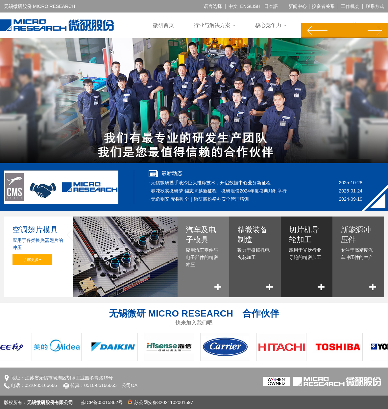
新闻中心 (297, 6)
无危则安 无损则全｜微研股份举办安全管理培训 (200, 199)
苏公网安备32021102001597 (160, 402)
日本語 (271, 6)
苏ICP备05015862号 (102, 402)
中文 (233, 6)
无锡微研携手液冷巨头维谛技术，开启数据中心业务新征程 (211, 182)
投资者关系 (323, 6)
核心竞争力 (268, 25)
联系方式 (375, 6)
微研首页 (163, 25)
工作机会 (350, 6)
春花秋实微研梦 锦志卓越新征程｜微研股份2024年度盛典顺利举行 (219, 190)
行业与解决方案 (212, 25)
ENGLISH (250, 6)
